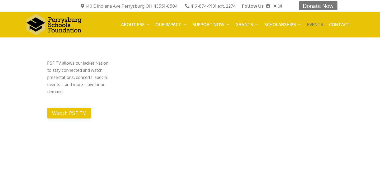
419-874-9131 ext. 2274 (213, 6)
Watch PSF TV (69, 113)
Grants (244, 25)
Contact (339, 25)
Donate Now (318, 5)
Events (315, 25)
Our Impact (168, 25)
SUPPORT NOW (208, 25)
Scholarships (280, 25)
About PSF (132, 25)
